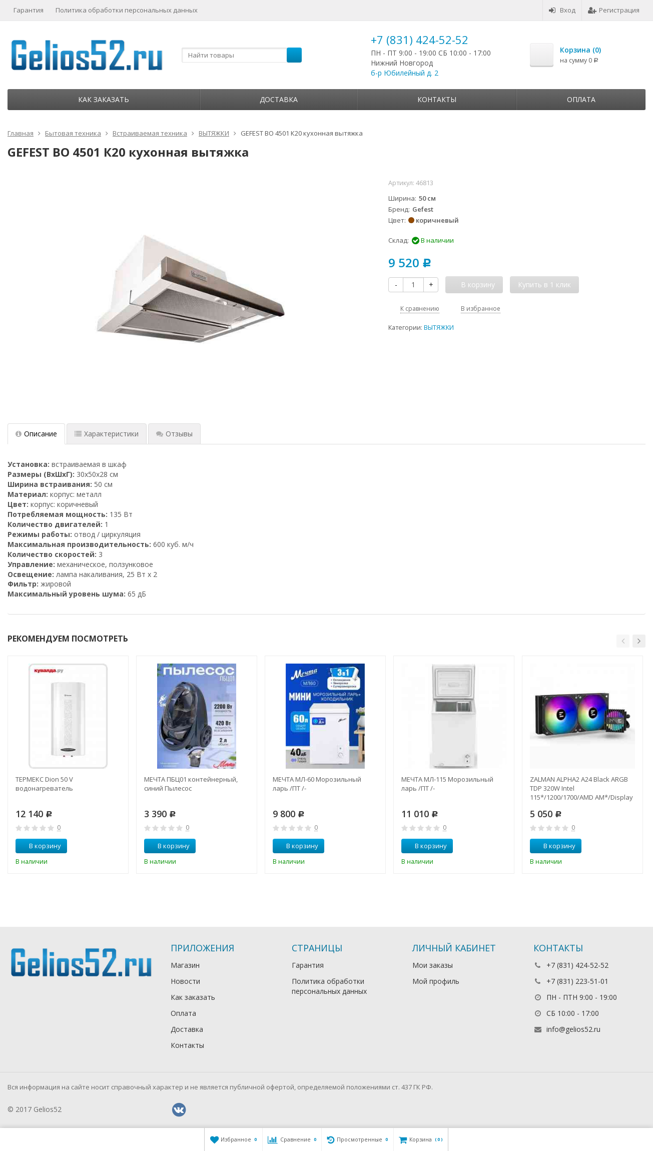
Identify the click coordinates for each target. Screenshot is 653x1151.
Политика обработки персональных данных (127, 10)
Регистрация (613, 10)
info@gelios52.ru (573, 1029)
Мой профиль (435, 981)
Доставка (279, 99)
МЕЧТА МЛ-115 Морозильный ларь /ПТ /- (447, 784)
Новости (185, 981)
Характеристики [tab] (107, 433)
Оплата (581, 99)
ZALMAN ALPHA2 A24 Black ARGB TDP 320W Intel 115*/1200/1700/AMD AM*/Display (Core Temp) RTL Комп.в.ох (581, 788)
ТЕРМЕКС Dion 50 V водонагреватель (44, 784)
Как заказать (103, 99)
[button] (622, 641)
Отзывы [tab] (174, 433)
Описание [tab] (36, 433)
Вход (562, 10)
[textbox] (242, 55)
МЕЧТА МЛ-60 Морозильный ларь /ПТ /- (317, 784)
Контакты (436, 99)
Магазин (185, 965)
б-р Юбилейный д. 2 (404, 73)
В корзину (39, 845)
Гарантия (29, 10)
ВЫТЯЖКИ (439, 327)
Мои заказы (432, 965)
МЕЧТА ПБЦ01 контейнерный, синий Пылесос (191, 784)
